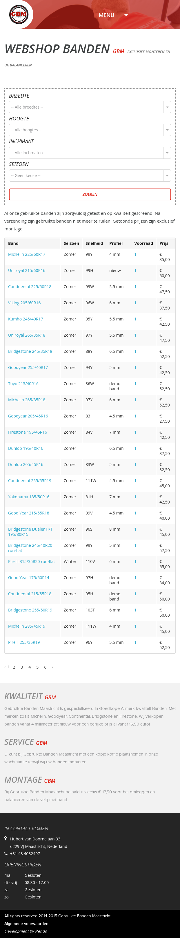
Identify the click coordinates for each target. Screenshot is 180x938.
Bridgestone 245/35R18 (30, 351)
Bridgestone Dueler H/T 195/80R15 (30, 531)
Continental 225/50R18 (29, 286)
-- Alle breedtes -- (27, 107)
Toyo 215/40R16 (23, 383)
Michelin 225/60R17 (26, 254)
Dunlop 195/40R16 (25, 448)
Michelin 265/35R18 (26, 399)
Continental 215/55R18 (29, 593)
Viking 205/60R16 (24, 302)
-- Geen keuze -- (26, 175)
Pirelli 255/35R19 (24, 642)
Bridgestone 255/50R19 (30, 610)
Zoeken (90, 194)
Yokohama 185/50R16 (29, 496)
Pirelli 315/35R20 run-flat (31, 561)
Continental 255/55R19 (29, 480)
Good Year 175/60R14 (28, 577)
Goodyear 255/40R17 (28, 367)
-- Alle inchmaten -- (28, 152)
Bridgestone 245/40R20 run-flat (30, 547)
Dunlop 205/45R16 (25, 464)
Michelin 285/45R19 (26, 626)
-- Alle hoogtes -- (26, 130)
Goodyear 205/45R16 (28, 416)
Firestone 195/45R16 (27, 432)
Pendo (41, 931)
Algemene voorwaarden (26, 923)
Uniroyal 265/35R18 (26, 335)
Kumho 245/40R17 (25, 319)
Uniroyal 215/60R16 (26, 270)
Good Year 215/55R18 (28, 513)
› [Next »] (52, 667)
